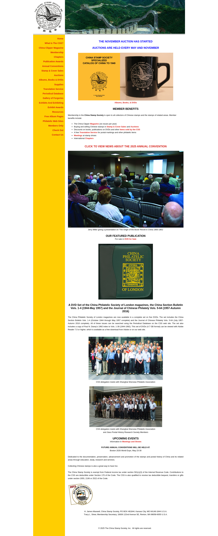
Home (60, 38)
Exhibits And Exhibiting (51, 103)
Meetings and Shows (131, 441)
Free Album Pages (53, 116)
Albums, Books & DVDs (51, 80)
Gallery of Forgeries (53, 98)
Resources (57, 112)
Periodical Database (53, 93)
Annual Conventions (52, 66)
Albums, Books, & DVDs (125, 102)
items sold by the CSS (130, 129)
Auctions (58, 75)
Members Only (55, 125)
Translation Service (53, 89)
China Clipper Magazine (51, 48)
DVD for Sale (130, 239)
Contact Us (57, 135)
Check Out (58, 130)
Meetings (78, 135)
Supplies (58, 84)
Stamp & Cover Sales (52, 70)
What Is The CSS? (54, 43)
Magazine (94, 124)
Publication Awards (53, 61)
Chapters (58, 57)
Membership (57, 52)
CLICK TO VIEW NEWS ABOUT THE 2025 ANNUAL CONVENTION (126, 146)
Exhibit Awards (55, 107)
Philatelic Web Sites (53, 121)
